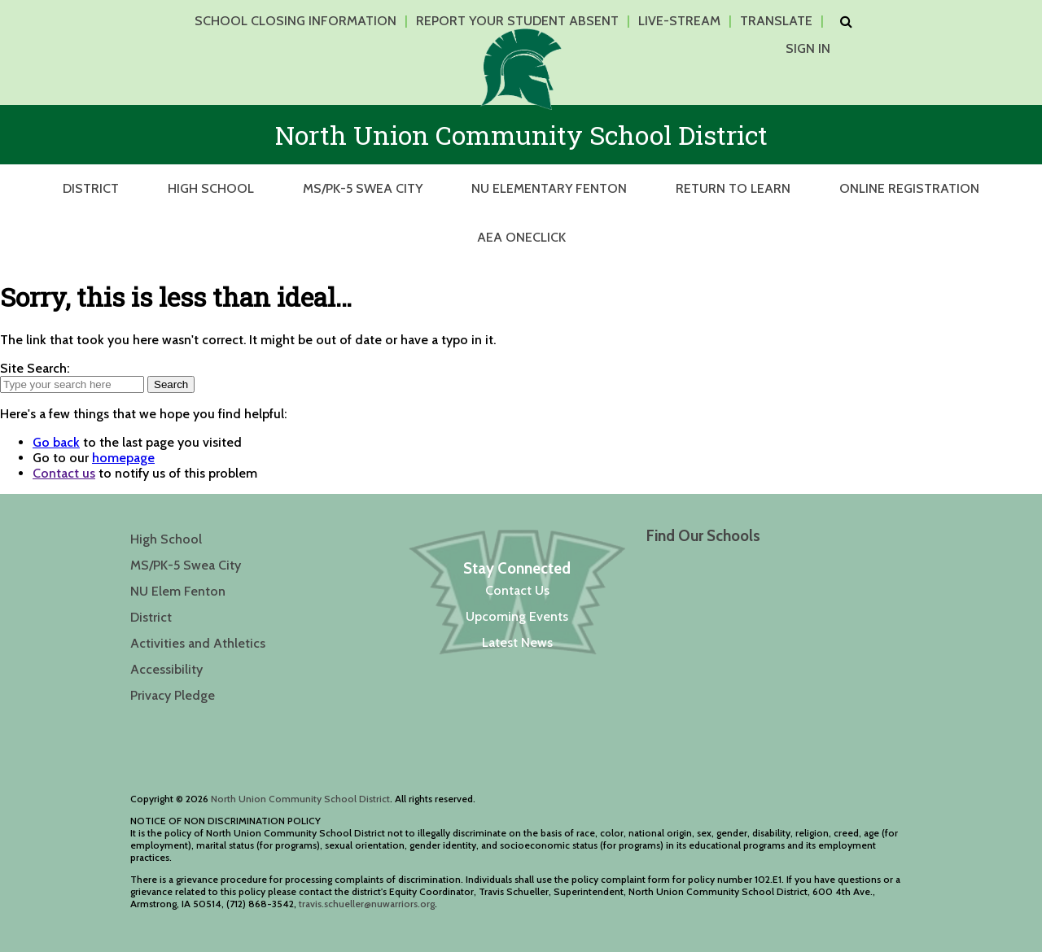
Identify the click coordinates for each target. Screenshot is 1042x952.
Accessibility (166, 669)
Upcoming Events (517, 616)
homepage (123, 457)
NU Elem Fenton (177, 591)
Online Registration (909, 188)
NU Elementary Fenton (549, 188)
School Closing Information (295, 20)
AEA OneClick (521, 237)
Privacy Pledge (172, 695)
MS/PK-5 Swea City (362, 188)
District (91, 188)
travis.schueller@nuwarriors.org (367, 903)
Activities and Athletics (197, 643)
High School (211, 188)
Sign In (808, 48)
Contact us (64, 473)
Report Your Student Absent (517, 20)
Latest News (517, 642)
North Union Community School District (300, 799)
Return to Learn (733, 188)
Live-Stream (679, 20)
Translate (776, 20)
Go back (56, 442)
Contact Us (517, 590)
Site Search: (34, 368)
